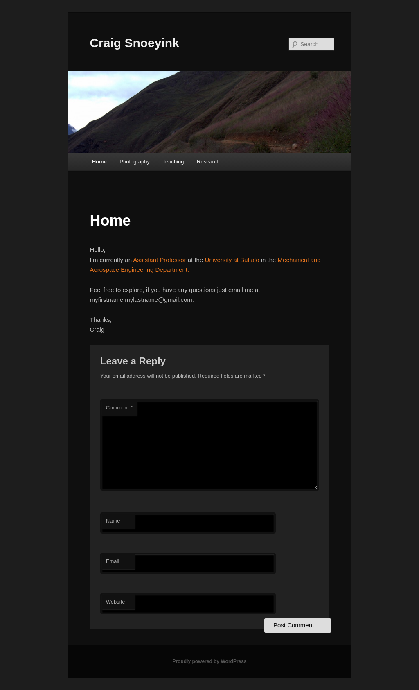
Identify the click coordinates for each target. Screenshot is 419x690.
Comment (119, 408)
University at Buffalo (232, 259)
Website (115, 602)
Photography (134, 161)
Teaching (173, 161)
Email (112, 561)
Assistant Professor (159, 259)
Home (99, 161)
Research (208, 161)
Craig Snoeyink (134, 43)
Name (113, 521)
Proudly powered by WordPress (209, 661)
